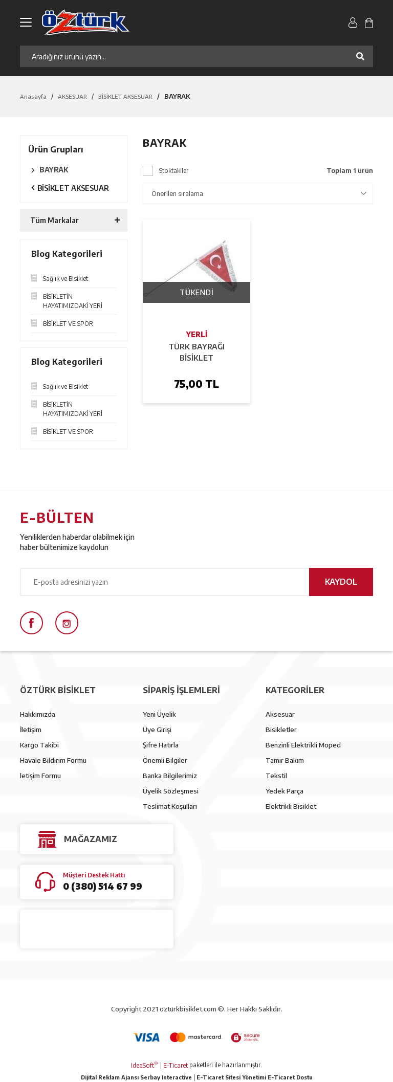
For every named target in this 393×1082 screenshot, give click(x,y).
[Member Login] (352, 22)
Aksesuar (280, 714)
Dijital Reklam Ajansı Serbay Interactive (136, 1077)
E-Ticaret (175, 1065)
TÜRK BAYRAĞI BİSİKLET (196, 352)
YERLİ (196, 334)
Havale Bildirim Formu (53, 760)
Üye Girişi (157, 729)
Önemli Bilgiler (165, 760)
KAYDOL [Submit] (341, 582)
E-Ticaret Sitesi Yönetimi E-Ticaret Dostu (254, 1077)
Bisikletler (281, 729)
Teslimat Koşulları (170, 806)
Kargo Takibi (39, 745)
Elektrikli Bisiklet (291, 806)
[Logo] (131, 22)
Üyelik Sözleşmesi (171, 791)
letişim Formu (40, 775)
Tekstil (276, 775)
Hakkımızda (37, 714)
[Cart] (369, 22)
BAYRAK (177, 96)
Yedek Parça (284, 791)
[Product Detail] (196, 273)
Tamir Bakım (285, 760)
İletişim (30, 729)
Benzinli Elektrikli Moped (303, 745)
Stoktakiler (173, 170)
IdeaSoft (144, 1065)
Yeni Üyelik (159, 714)
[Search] (196, 56)
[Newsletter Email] (196, 582)
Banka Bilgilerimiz (170, 775)
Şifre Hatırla (161, 745)
